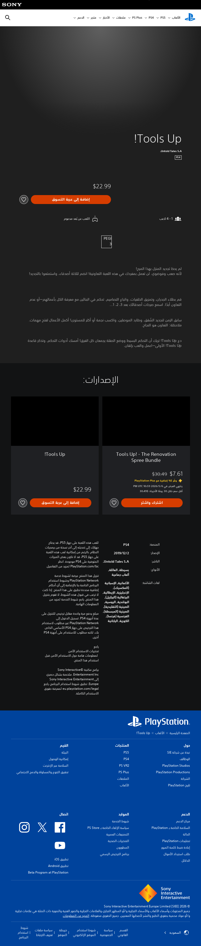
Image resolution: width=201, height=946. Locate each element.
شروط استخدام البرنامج (23, 932)
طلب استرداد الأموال (177, 854)
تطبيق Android (58, 866)
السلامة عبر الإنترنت (55, 765)
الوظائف (185, 759)
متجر (93, 18)
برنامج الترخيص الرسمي (114, 854)
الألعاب (176, 18)
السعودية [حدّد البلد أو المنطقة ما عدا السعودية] (176, 932)
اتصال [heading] (63, 814)
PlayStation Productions (173, 772)
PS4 (151, 18)
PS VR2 (124, 765)
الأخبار (106, 18)
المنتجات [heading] (122, 745)
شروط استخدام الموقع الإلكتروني (84, 932)
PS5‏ (162, 18)
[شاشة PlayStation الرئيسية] (190, 18)
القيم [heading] (64, 745)
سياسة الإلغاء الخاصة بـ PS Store (108, 827)
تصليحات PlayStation (176, 841)
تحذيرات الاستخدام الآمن (83, 651)
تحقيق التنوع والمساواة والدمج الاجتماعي (42, 772)
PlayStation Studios (176, 765)
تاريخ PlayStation (179, 785)
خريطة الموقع (62, 932)
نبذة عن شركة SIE (178, 752)
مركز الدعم (183, 821)
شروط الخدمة (120, 821)
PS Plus (137, 18)
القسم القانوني (123, 932)
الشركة (185, 778)
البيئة (65, 752)
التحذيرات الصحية (118, 841)
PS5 (126, 752)
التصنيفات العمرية (117, 834)
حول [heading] (187, 745)
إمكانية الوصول (58, 759)
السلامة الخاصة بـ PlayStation (171, 827)
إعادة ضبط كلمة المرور (175, 847)
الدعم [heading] (185, 814)
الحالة (186, 834)
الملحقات (123, 778)
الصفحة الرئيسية (180, 733)
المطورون (122, 847)
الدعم (80, 18)
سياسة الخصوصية (106, 932)
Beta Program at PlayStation (48, 872)
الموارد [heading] (124, 814)
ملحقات (121, 18)
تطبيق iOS (61, 859)
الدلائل (186, 860)
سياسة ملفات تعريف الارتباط (44, 932)
